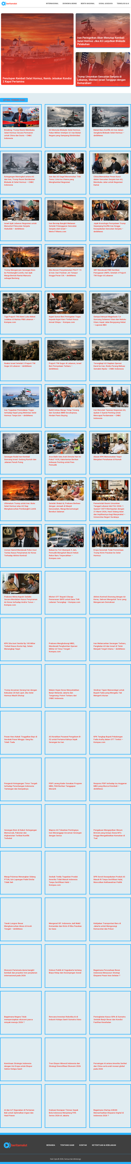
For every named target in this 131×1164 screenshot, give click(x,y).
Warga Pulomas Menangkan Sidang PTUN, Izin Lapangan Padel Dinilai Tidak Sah (20, 879)
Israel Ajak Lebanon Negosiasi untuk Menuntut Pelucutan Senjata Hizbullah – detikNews (20, 226)
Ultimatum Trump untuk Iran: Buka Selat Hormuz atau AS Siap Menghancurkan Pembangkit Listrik (20, 506)
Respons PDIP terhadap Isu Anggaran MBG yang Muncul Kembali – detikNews (110, 786)
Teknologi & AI (123, 4)
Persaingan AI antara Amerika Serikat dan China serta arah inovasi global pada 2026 (110, 1066)
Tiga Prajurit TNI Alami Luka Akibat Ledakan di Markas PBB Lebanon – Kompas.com (19, 319)
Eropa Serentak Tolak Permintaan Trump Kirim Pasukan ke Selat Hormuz (109, 553)
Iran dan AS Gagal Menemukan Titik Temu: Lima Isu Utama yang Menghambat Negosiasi (65, 179)
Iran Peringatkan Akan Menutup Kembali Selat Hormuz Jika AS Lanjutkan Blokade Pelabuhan (101, 41)
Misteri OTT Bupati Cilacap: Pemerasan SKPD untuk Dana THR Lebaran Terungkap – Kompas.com (64, 599)
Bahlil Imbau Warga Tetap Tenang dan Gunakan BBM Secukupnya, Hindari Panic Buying (64, 413)
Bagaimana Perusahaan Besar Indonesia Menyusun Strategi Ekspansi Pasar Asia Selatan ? (107, 973)
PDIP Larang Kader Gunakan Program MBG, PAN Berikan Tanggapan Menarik (65, 786)
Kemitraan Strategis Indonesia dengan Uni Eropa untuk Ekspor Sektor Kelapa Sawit (18, 1066)
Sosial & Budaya (106, 4)
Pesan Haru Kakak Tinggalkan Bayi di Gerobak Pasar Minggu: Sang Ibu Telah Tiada (20, 739)
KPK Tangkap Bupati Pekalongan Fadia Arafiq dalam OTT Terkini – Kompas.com (108, 739)
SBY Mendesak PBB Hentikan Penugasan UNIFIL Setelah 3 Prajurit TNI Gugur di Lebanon (110, 273)
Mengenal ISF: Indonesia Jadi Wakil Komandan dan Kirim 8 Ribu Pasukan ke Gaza (65, 926)
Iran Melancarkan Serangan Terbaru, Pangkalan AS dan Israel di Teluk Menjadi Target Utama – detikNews (110, 646)
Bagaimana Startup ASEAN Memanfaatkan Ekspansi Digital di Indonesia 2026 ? (109, 1113)
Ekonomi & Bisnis (70, 4)
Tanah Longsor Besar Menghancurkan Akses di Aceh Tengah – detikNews (18, 926)
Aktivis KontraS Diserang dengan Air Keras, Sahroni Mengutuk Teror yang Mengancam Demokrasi (110, 599)
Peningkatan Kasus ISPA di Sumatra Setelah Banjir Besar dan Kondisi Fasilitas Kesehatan (109, 1019)
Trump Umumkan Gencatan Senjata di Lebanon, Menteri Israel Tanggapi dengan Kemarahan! (101, 80)
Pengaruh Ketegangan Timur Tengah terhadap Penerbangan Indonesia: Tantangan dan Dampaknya (20, 786)
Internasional (52, 4)
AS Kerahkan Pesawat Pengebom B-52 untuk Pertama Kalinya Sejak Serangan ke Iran (65, 739)
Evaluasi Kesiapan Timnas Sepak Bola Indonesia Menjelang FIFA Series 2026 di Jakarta (63, 1113)
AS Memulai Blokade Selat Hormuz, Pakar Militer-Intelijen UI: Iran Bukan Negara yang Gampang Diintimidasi (65, 133)
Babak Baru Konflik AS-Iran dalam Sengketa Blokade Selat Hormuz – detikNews (109, 133)
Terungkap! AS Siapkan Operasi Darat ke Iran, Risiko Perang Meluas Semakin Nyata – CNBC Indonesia (109, 366)
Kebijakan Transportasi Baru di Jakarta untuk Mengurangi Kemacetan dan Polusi (107, 926)
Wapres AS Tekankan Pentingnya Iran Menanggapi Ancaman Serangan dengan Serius (65, 833)
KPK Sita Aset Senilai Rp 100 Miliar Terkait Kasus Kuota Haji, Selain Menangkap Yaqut (19, 646)
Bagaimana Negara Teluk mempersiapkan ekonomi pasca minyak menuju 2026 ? (18, 1019)
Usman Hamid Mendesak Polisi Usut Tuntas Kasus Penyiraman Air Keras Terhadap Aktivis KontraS (20, 553)
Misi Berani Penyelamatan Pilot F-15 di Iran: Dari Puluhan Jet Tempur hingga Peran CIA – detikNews (65, 273)
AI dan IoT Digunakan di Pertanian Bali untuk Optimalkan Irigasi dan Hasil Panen (19, 1113)
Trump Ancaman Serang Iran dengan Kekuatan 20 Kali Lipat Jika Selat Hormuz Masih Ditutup (20, 693)
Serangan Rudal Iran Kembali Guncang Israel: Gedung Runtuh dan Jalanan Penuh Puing (20, 459)
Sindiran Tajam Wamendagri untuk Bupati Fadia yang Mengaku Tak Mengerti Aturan (109, 693)
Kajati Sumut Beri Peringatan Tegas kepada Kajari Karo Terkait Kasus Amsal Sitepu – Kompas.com (65, 319)
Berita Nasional (88, 4)
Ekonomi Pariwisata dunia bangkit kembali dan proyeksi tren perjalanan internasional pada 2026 (20, 973)
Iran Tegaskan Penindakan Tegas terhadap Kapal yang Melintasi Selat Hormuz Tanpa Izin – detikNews (20, 413)
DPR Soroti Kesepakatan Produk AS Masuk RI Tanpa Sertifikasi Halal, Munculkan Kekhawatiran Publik (109, 879)
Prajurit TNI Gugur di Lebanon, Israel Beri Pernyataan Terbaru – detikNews (65, 366)
